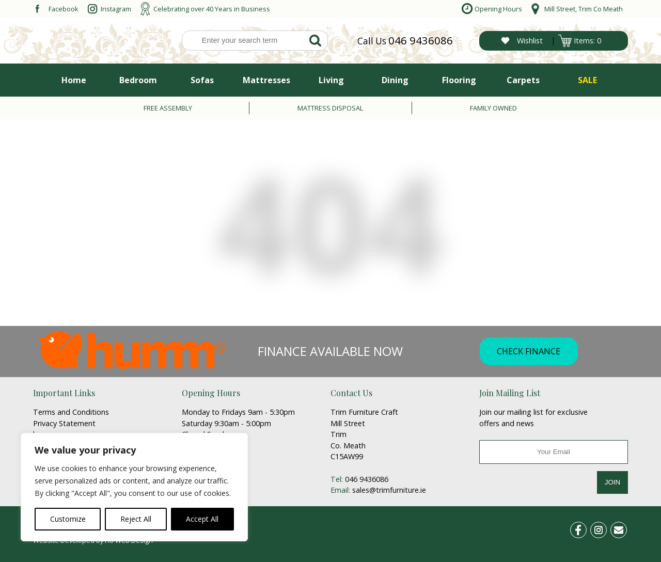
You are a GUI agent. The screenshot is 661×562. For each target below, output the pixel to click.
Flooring (459, 80)
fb (585, 528)
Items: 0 (587, 40)
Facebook (63, 8)
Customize (68, 519)
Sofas (202, 80)
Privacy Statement (64, 423)
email (622, 528)
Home (73, 80)
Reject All (135, 519)
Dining (395, 80)
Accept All (202, 519)
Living (331, 80)
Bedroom (138, 80)
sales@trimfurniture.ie (389, 490)
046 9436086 (420, 40)
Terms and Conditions (71, 412)
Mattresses (266, 80)
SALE (587, 80)
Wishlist (530, 40)
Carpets (523, 80)
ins (604, 528)
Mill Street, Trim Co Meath (583, 8)
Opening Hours (498, 8)
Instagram (116, 8)
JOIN (612, 482)
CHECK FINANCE (528, 351)
